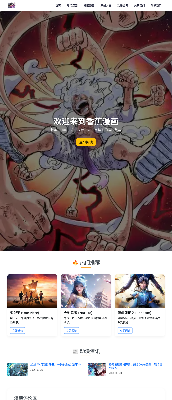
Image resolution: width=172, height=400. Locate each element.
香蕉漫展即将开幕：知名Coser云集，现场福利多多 (135, 366)
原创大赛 (105, 5)
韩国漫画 (89, 5)
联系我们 (156, 5)
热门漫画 (72, 5)
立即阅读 (86, 142)
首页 (58, 5)
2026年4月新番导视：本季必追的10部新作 (55, 364)
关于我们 (139, 5)
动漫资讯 (122, 5)
